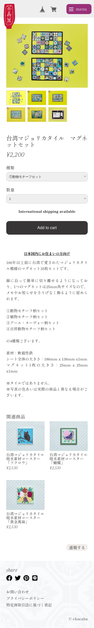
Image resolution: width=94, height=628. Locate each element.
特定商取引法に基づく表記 (29, 604)
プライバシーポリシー (25, 598)
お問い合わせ (17, 591)
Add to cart (47, 228)
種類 (10, 168)
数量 (10, 190)
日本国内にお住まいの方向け (47, 253)
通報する (77, 547)
